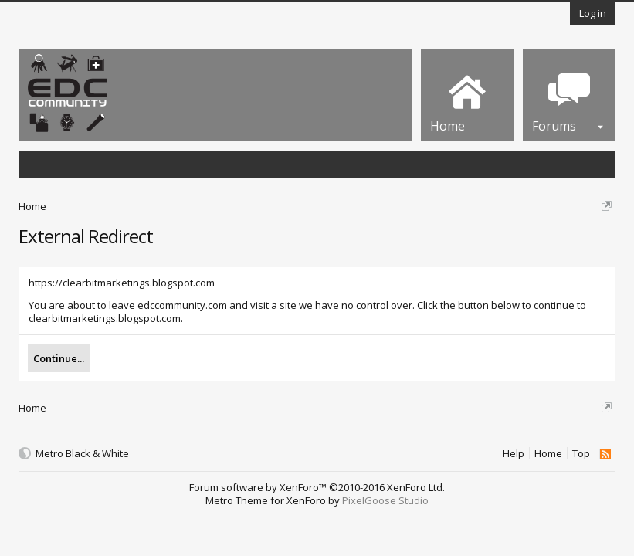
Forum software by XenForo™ (317, 487)
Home (548, 453)
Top (581, 453)
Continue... (58, 358)
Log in (592, 13)
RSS (605, 454)
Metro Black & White (82, 453)
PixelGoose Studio (385, 500)
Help (513, 453)
